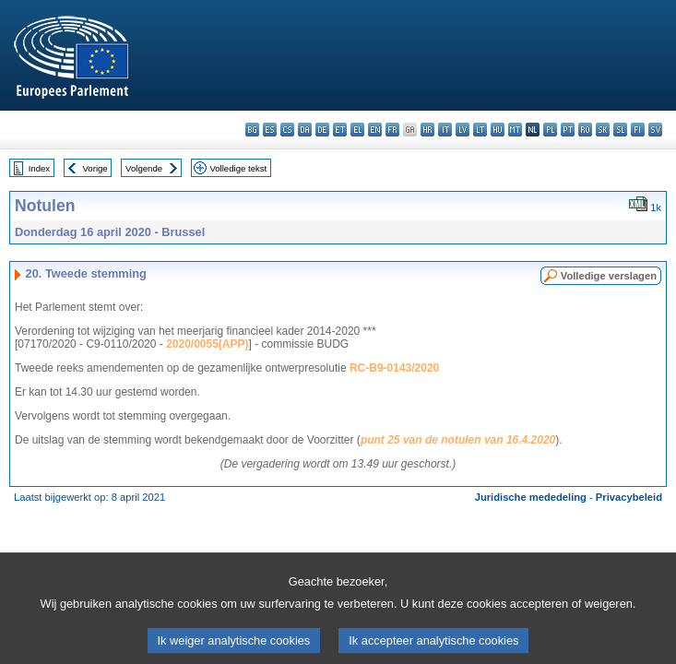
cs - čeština (287, 129)
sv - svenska (655, 129)
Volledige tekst (238, 168)
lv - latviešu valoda (462, 129)
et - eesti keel (340, 129)
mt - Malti (515, 129)
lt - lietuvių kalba (480, 129)
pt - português (568, 129)
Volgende (143, 168)
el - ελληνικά (357, 129)
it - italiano (445, 129)
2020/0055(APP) (207, 344)
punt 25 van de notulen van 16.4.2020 (458, 439)
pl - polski (550, 129)
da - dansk (305, 129)
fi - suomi (638, 129)
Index (39, 168)
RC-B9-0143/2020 (394, 368)
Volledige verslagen (609, 275)
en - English (375, 129)
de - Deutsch (322, 129)
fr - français (392, 129)
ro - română (585, 129)
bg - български (252, 129)
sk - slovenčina (603, 129)
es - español (270, 129)
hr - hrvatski (427, 129)
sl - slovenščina (620, 129)
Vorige (95, 168)
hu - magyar (497, 129)
